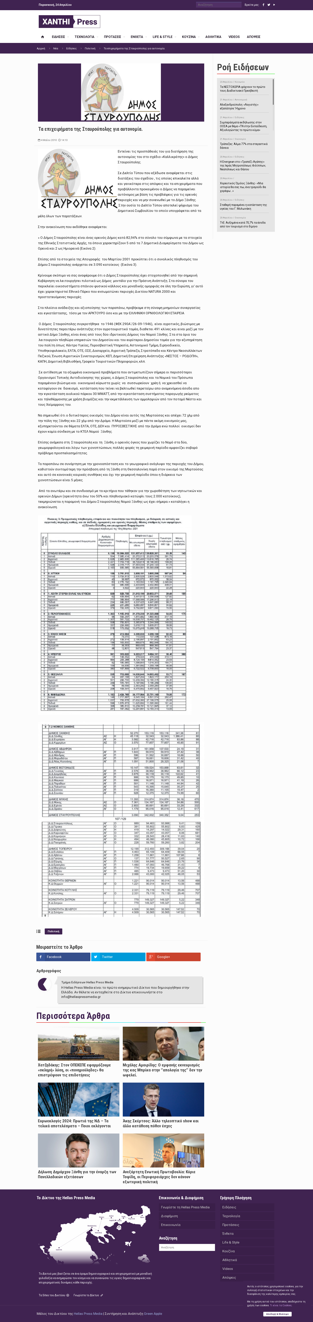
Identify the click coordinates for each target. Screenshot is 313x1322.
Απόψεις (229, 1277)
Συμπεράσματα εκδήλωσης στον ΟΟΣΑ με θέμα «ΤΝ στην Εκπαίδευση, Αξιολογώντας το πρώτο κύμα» (244, 123)
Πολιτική (90, 48)
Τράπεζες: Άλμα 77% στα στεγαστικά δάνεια (244, 142)
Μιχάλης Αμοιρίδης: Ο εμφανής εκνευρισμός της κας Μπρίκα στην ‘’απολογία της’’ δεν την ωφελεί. (162, 1070)
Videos (227, 1269)
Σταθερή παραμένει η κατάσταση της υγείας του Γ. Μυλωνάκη (244, 203)
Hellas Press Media (88, 1314)
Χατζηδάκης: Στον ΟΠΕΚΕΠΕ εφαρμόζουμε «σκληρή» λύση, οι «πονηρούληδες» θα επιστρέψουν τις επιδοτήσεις (74, 1070)
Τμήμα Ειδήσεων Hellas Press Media (87, 982)
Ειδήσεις (71, 48)
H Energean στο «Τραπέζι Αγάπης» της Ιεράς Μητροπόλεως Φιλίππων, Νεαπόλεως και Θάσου (244, 162)
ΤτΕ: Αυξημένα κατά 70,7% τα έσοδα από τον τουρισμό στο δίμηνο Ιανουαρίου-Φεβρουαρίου (244, 223)
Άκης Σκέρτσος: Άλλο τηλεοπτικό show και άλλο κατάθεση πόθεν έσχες (161, 1123)
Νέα (55, 48)
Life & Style (230, 1242)
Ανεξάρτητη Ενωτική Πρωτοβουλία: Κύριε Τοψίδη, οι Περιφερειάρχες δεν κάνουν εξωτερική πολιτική (159, 1176)
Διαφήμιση (169, 1216)
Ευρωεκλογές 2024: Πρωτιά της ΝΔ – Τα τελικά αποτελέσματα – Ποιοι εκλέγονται (74, 1123)
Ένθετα (228, 1234)
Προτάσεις (230, 1225)
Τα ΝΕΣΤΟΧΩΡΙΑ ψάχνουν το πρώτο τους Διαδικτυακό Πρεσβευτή (244, 85)
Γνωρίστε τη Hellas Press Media (185, 1207)
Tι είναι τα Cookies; (281, 1305)
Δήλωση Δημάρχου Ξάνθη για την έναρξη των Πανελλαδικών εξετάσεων (77, 1174)
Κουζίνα (228, 1251)
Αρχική (41, 48)
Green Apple (153, 1314)
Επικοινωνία (170, 1225)
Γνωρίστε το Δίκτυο (89, 1295)
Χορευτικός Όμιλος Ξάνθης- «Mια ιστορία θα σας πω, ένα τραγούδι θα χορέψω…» (244, 184)
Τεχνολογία (231, 1216)
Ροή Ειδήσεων (243, 67)
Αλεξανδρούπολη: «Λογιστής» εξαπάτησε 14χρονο (244, 103)
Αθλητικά (229, 1260)
